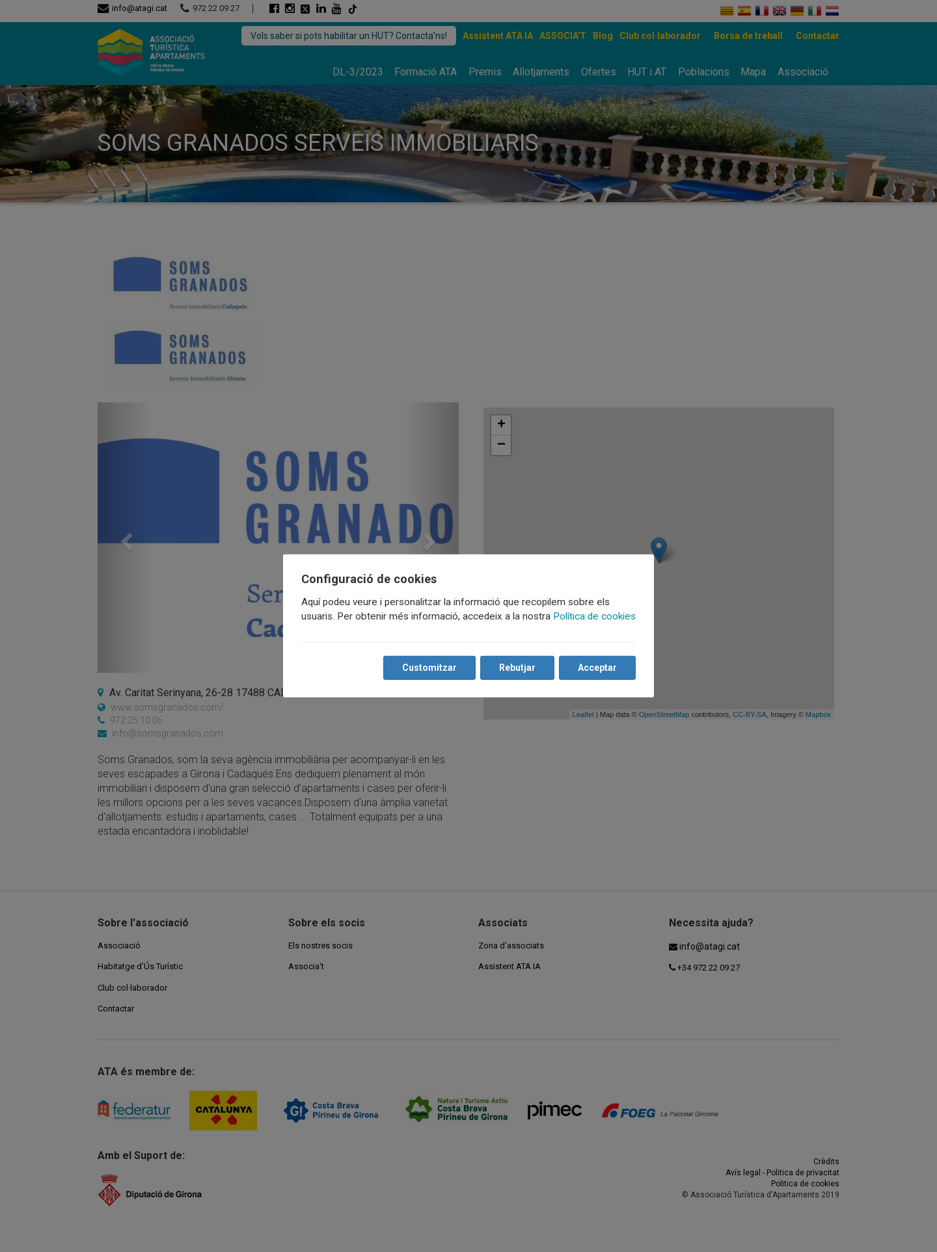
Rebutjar (517, 667)
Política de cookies (594, 616)
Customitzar (429, 667)
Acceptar (597, 667)
